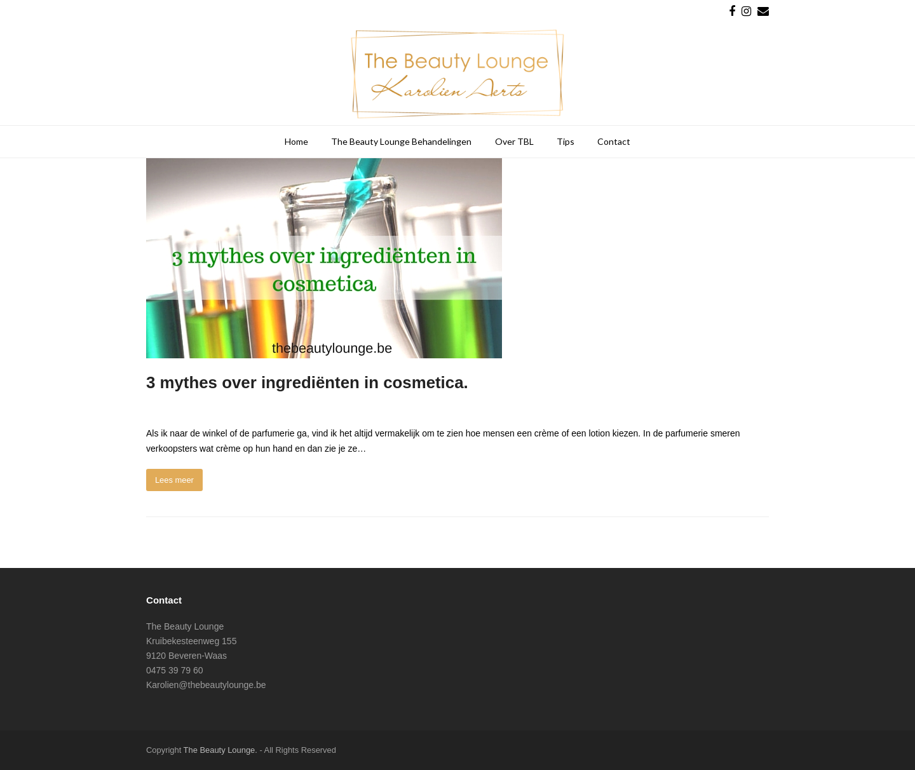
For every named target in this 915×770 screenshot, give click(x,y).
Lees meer (174, 480)
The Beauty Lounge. (220, 750)
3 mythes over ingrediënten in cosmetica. (307, 382)
